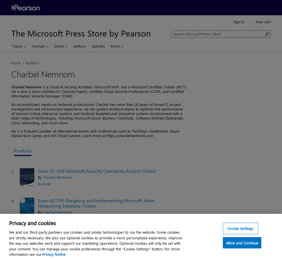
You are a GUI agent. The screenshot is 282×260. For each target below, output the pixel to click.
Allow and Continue (242, 243)
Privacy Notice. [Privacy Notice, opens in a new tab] (54, 254)
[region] (141, 237)
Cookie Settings (240, 228)
